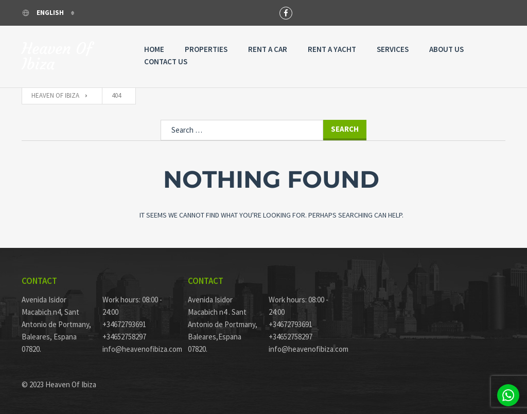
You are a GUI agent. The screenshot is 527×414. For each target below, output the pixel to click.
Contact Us (165, 61)
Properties (206, 49)
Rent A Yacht (332, 49)
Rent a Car (267, 49)
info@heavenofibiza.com (137, 349)
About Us (446, 49)
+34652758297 (124, 336)
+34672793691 (124, 324)
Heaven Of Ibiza (57, 56)
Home (154, 49)
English (43, 12)
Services (393, 49)
